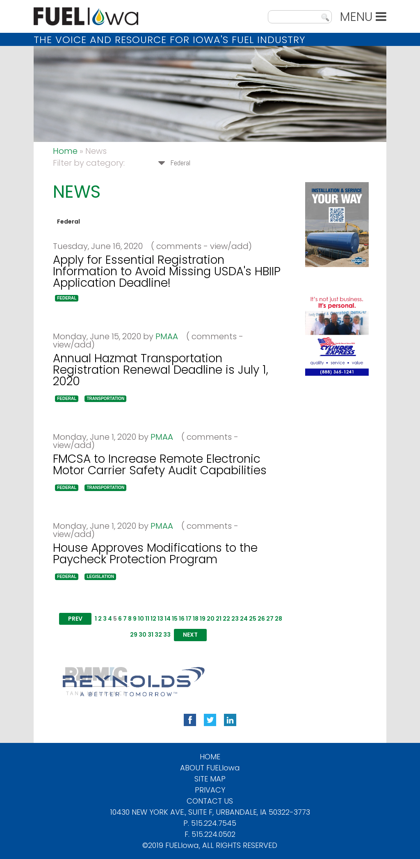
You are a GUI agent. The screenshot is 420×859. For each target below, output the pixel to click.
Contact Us (210, 801)
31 (150, 635)
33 (167, 635)
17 (189, 619)
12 (153, 619)
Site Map (210, 779)
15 (175, 619)
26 (261, 619)
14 (167, 619)
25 (252, 619)
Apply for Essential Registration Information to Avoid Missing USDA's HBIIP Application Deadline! (167, 271)
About (210, 768)
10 (141, 619)
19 (202, 619)
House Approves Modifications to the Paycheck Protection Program (155, 553)
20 (211, 619)
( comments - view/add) (198, 246)
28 (278, 619)
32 (158, 635)
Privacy (210, 790)
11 (147, 619)
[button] (66, 298)
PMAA (166, 336)
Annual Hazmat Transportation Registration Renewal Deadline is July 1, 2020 (160, 369)
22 (226, 619)
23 (235, 619)
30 (142, 635)
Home (65, 151)
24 (244, 619)
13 (160, 619)
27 (270, 619)
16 (182, 619)
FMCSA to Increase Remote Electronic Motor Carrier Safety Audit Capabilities (160, 464)
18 (196, 619)
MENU (363, 16)
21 (218, 619)
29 (133, 635)
